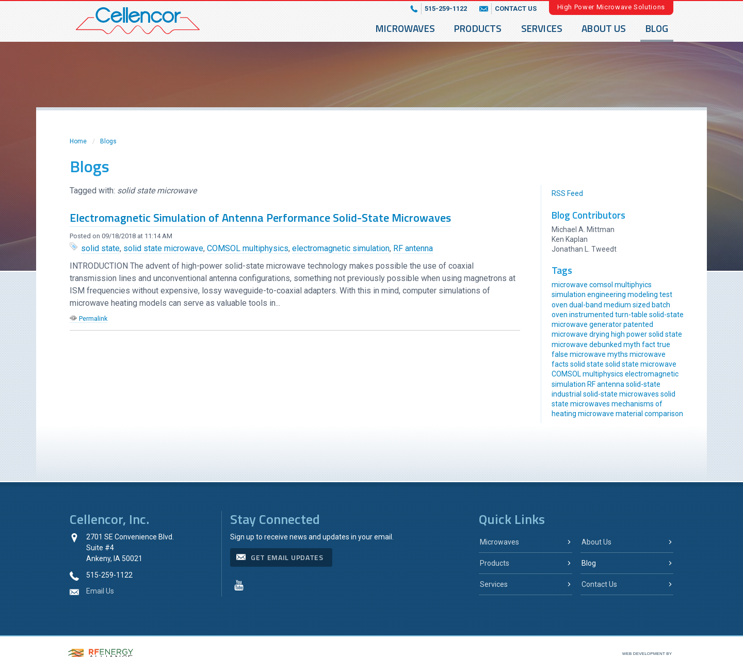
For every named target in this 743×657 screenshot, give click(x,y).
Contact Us (599, 584)
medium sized (627, 305)
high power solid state (646, 334)
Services (542, 28)
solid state (100, 248)
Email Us (100, 591)
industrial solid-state (585, 394)
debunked (605, 344)
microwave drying (580, 334)
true (663, 344)
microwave (570, 344)
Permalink (93, 318)
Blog (657, 28)
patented (638, 324)
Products (478, 28)
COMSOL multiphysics (247, 248)
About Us (604, 28)
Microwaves (405, 28)
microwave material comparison (630, 413)
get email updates (287, 557)
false (560, 354)
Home (78, 141)
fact (648, 344)
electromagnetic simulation (341, 248)
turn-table (631, 314)
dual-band (585, 305)
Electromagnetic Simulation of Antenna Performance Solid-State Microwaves (260, 217)
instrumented (591, 314)
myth (631, 344)
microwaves (639, 394)
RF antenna (413, 248)
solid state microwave (163, 248)
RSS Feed (567, 193)
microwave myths (599, 354)
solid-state (643, 384)
